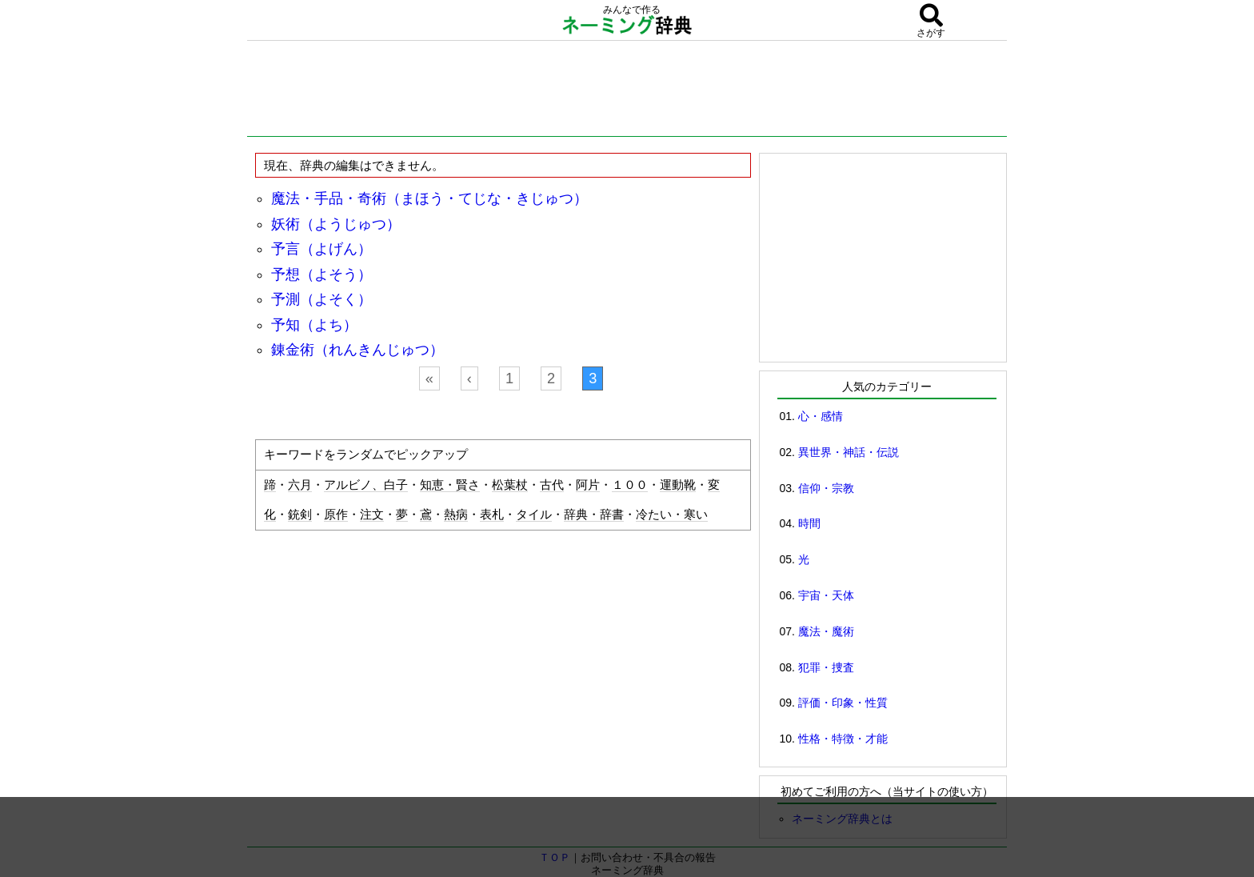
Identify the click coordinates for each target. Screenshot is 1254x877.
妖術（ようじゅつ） (336, 224)
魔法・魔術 (826, 631)
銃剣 (300, 514)
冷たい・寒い (672, 514)
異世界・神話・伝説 (848, 452)
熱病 (456, 514)
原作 (336, 514)
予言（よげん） (321, 249)
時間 (809, 523)
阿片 (588, 485)
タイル (534, 514)
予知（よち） (314, 325)
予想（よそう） (321, 274)
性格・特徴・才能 (843, 738)
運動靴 (678, 485)
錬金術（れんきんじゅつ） (357, 350)
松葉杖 (510, 485)
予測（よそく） (321, 299)
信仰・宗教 (826, 488)
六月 (300, 485)
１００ (630, 485)
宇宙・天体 (826, 595)
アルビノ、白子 (366, 485)
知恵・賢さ (450, 485)
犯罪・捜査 (826, 667)
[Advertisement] (627, 92)
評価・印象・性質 (843, 702)
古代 (552, 485)
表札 (492, 514)
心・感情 (820, 416)
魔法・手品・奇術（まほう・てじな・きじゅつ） (429, 198)
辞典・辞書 (594, 514)
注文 (372, 514)
